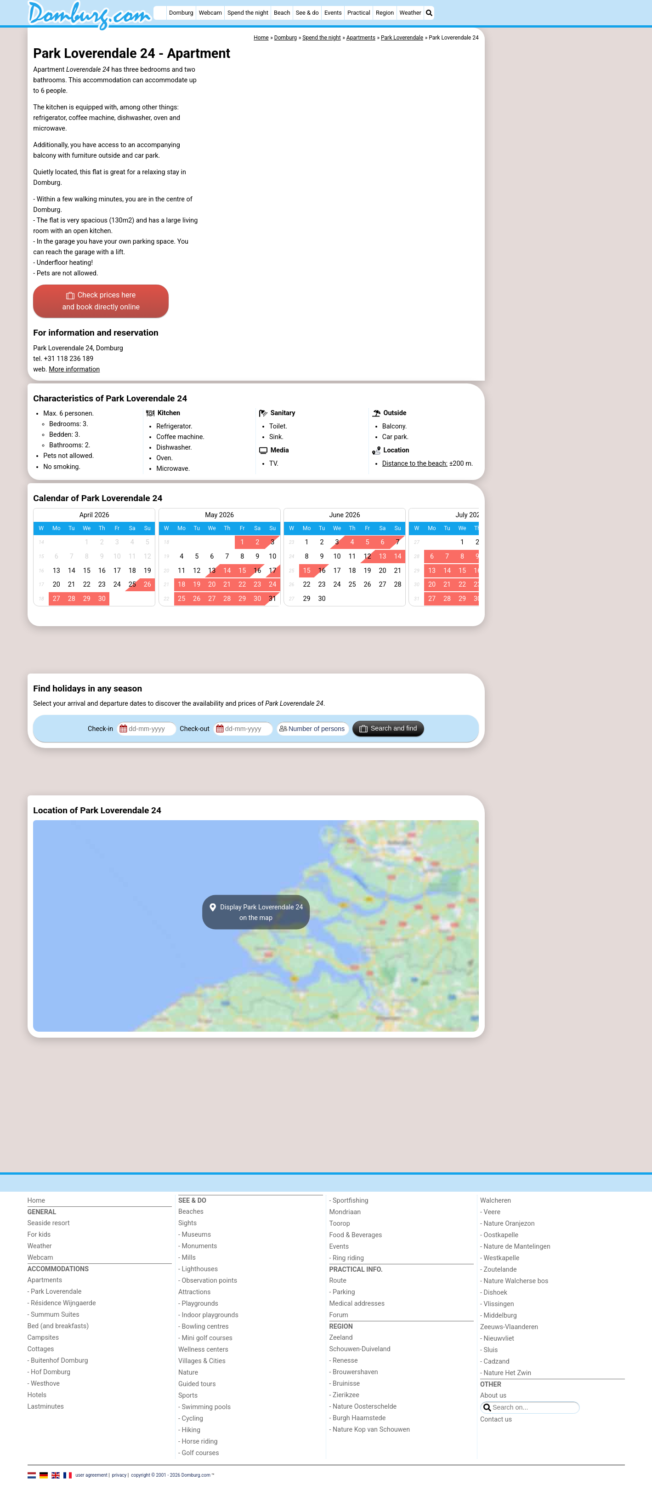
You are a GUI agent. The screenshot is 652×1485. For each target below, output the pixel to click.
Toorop (339, 1224)
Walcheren (495, 1201)
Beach (282, 12)
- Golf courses (198, 1453)
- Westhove (44, 1384)
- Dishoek (493, 1293)
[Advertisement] (556, 239)
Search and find (388, 729)
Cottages (41, 1349)
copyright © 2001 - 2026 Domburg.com (170, 1474)
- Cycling (190, 1418)
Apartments (45, 1280)
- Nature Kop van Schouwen (369, 1430)
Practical (358, 12)
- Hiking (189, 1430)
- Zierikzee (344, 1395)
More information (74, 369)
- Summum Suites (53, 1315)
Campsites (43, 1338)
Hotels (37, 1395)
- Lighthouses (198, 1269)
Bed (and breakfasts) (58, 1326)
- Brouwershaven (353, 1372)
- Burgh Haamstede (357, 1418)
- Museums (194, 1235)
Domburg (181, 12)
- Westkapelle (499, 1258)
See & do (307, 12)
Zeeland (341, 1338)
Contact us (496, 1419)
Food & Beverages (355, 1235)
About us (493, 1395)
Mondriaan (345, 1212)
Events (333, 12)
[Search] (429, 13)
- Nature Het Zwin (505, 1373)
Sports (188, 1395)
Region (385, 12)
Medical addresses (357, 1304)
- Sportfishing (349, 1201)
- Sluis (489, 1350)
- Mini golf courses (205, 1338)
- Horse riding (198, 1441)
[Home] (159, 13)
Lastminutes (46, 1407)
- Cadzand (495, 1361)
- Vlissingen (497, 1304)
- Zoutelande (498, 1270)
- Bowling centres (203, 1327)
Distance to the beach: (415, 464)
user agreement (91, 1474)
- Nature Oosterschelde (363, 1407)
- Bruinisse (344, 1384)
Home (36, 1201)
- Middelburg (498, 1315)
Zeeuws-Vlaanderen (509, 1327)
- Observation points (207, 1281)
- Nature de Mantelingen (515, 1247)
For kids (39, 1235)
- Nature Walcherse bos (514, 1281)
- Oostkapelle (499, 1235)
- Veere (490, 1212)
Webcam (210, 12)
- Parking (342, 1292)
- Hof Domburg (49, 1372)
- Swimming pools (204, 1407)
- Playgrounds (198, 1304)
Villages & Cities (202, 1361)
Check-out (195, 729)
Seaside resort (49, 1223)
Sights (187, 1223)
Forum (338, 1315)
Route (337, 1281)
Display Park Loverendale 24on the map (256, 912)
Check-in (101, 729)
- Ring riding (346, 1258)
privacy (119, 1474)
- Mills (187, 1258)
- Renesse (343, 1361)
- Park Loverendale (55, 1292)
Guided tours (197, 1384)
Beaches (191, 1212)
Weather (410, 12)
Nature (188, 1372)
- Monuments (197, 1246)
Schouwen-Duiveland (360, 1349)
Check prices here (101, 302)
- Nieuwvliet (497, 1338)
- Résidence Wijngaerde (62, 1303)
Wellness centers (203, 1350)
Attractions (194, 1292)
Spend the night (247, 12)
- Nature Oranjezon (507, 1224)
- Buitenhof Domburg (58, 1361)
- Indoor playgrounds (208, 1315)
